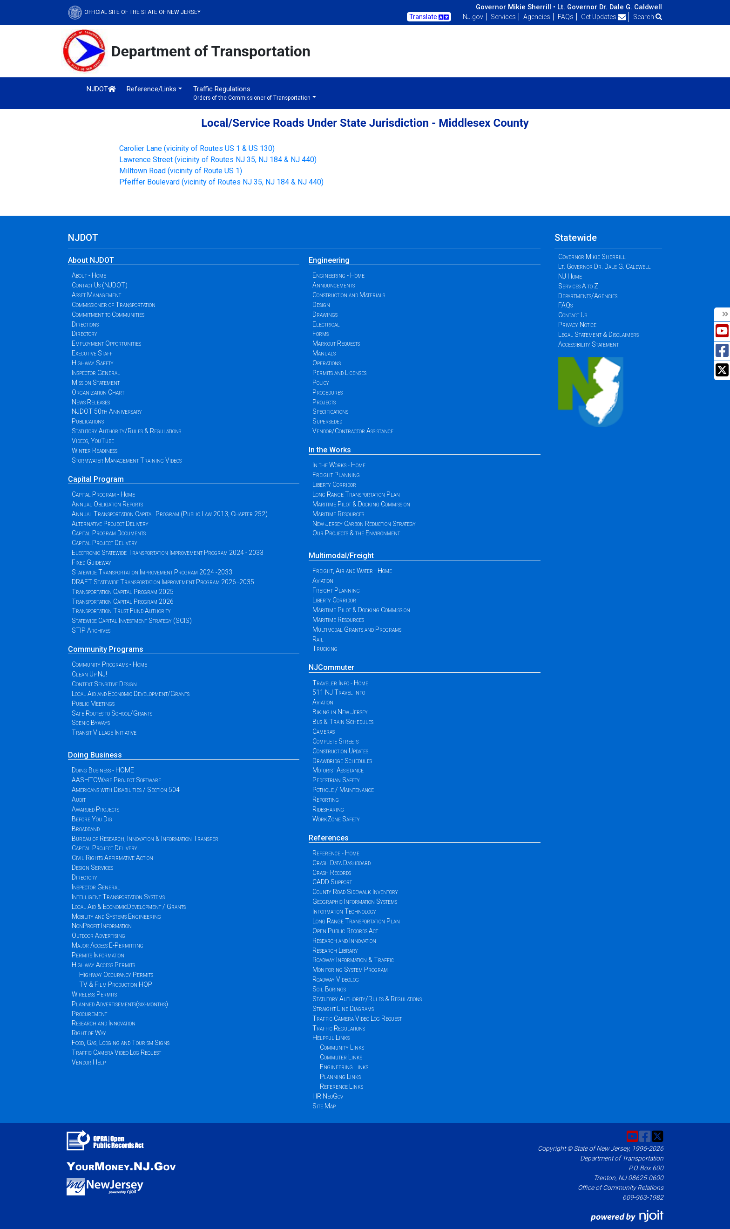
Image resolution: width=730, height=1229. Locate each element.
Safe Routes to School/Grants (112, 713)
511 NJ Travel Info (338, 692)
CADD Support (332, 882)
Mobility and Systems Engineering (116, 916)
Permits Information (98, 955)
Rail (318, 639)
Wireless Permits (94, 994)
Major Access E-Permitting (107, 945)
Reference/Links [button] (151, 89)
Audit (79, 799)
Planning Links (340, 1076)
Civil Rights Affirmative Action (112, 857)
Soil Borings (329, 989)
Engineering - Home (338, 275)
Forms (320, 333)
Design (321, 304)
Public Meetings (93, 703)
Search (647, 16)
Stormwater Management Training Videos (127, 460)
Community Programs (105, 649)
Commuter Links (341, 1057)
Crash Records (331, 872)
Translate (429, 17)
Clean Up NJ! (89, 674)
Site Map (324, 1106)
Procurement (89, 1013)
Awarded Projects (95, 809)
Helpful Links (331, 1037)
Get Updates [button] (603, 16)
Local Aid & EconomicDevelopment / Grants (129, 906)
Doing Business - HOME (103, 770)
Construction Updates (340, 751)
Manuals (324, 353)
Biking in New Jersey (340, 712)
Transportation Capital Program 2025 (123, 591)
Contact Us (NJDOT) (100, 285)
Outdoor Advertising (98, 935)
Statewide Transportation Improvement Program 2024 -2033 (152, 572)
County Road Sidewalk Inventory (355, 891)
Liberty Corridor (334, 484)
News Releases (91, 402)
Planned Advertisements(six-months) (120, 1004)
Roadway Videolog (335, 979)
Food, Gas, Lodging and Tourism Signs (120, 1042)
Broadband (86, 829)
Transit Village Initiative (104, 732)
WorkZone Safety (336, 819)
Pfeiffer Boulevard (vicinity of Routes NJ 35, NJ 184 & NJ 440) (221, 182)
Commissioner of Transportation (113, 304)
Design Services (92, 867)
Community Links (342, 1047)
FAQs (566, 16)
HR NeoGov (327, 1096)
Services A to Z (578, 286)
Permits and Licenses (339, 372)
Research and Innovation (103, 1023)
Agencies (536, 16)
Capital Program (96, 479)
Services (503, 16)
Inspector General (96, 372)
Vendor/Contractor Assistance (352, 431)
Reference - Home (335, 853)
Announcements (333, 285)
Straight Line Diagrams (343, 1008)
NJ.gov (473, 16)
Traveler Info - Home (340, 683)
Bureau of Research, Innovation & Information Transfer (145, 838)
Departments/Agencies (587, 296)
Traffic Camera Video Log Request (116, 1052)
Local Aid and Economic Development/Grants (130, 693)
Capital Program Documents (109, 533)
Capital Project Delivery (104, 542)
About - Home (89, 275)
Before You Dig (92, 819)
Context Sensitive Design (104, 684)
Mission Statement (96, 382)
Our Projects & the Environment (356, 533)
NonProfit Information (102, 925)
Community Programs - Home (109, 664)
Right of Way (89, 1033)
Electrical (326, 324)
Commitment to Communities (108, 314)
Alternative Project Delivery (110, 523)
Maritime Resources (338, 514)
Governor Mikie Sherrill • (515, 7)
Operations (326, 363)
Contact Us (572, 315)
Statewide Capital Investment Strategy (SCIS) (132, 620)
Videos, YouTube (93, 440)
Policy (320, 382)
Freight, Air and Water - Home (352, 570)
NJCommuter (331, 667)
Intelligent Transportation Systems (118, 897)
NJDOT (101, 89)
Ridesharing (328, 809)
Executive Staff (92, 353)
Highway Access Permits (103, 965)
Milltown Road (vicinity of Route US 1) (180, 170)
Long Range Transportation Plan (356, 494)
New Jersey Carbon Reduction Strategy (364, 523)
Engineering (329, 260)
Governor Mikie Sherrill (592, 256)
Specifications (330, 411)
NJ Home (570, 276)
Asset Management (96, 295)
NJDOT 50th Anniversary (107, 411)
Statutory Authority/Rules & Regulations (126, 431)
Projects (324, 402)
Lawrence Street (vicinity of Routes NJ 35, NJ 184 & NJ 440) (218, 159)
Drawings (325, 314)
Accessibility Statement (588, 344)
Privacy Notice (577, 324)
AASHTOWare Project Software (116, 780)
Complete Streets (335, 741)
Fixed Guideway (91, 562)
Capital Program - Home (103, 494)
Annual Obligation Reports (107, 504)
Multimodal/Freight (341, 555)
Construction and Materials (348, 295)
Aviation (322, 580)
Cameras (323, 731)
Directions (85, 324)
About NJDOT (91, 260)
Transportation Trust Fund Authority (121, 610)
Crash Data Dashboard (341, 863)
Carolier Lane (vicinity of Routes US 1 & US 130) (197, 148)
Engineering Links (344, 1067)
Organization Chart (98, 392)
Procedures (327, 392)
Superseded (327, 421)
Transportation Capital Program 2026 (123, 601)
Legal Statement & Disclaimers (598, 334)
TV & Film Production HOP (115, 984)
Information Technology (344, 911)
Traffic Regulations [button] (252, 93)
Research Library (335, 950)
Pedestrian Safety (336, 780)
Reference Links (341, 1086)
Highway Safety (93, 363)
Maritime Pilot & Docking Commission (361, 504)
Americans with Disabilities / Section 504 (126, 789)
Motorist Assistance (338, 770)
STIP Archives (91, 630)
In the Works (330, 449)
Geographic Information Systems (354, 901)
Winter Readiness (94, 450)
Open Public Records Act (345, 931)
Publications (88, 421)
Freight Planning (336, 474)
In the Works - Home (338, 465)
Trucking (325, 648)
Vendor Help (89, 1062)
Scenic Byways (91, 722)
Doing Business (95, 755)
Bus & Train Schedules (342, 721)
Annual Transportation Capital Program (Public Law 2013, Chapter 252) (170, 514)
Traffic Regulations (338, 1028)
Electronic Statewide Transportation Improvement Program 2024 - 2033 (168, 552)
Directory (84, 333)
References (329, 837)
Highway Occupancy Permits (116, 974)
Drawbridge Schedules (342, 761)
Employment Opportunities (106, 343)
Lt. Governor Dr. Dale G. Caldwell (609, 7)
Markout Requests (336, 343)
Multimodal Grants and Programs (356, 629)
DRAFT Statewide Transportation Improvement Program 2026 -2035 (163, 582)
